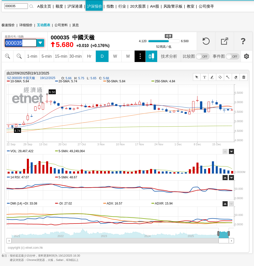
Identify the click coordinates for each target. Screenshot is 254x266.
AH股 (154, 6)
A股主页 (44, 6)
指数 (110, 6)
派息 (75, 25)
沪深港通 (75, 6)
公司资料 (61, 25)
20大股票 (138, 6)
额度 (59, 6)
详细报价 (25, 25)
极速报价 (8, 25)
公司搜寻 (206, 6)
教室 (190, 6)
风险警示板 (173, 6)
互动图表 (43, 25)
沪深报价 (94, 6)
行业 (122, 6)
